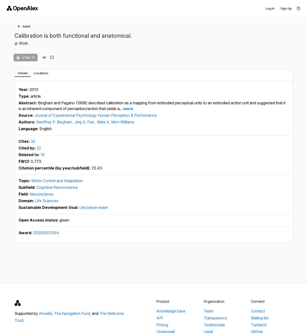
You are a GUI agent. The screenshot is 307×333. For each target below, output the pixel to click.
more (127, 108)
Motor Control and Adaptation (57, 180)
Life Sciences (46, 200)
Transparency (215, 318)
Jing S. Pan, (85, 122)
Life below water (93, 207)
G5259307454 (46, 232)
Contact (258, 311)
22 (39, 148)
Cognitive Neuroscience (57, 187)
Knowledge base (170, 311)
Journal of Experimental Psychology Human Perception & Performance (96, 115)
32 (33, 141)
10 (42, 154)
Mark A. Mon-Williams (115, 122)
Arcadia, (46, 313)
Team (208, 311)
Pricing (162, 324)
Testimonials (214, 324)
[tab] (23, 73)
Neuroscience (42, 194)
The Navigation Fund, (73, 313)
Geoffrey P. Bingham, (55, 122)
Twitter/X (259, 324)
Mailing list (259, 318)
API (159, 318)
